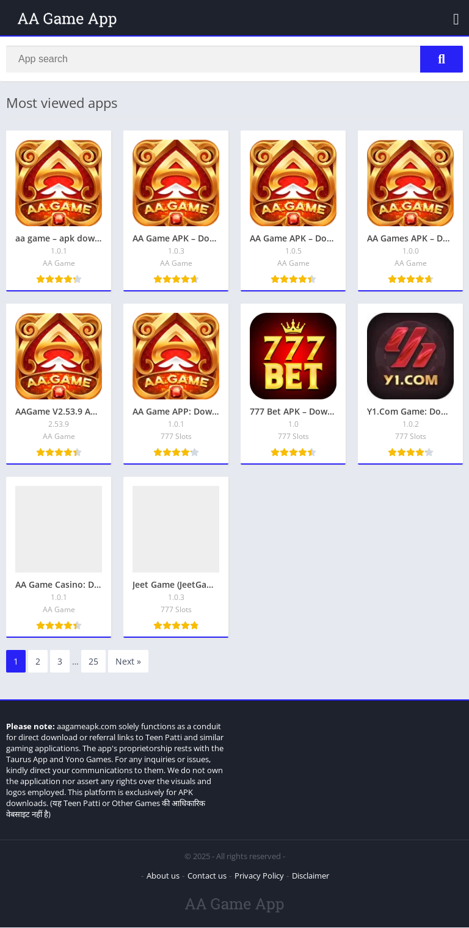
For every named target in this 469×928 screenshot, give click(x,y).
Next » (128, 662)
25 (93, 662)
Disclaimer (310, 876)
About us (163, 876)
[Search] (234, 59)
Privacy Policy (259, 876)
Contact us (207, 876)
